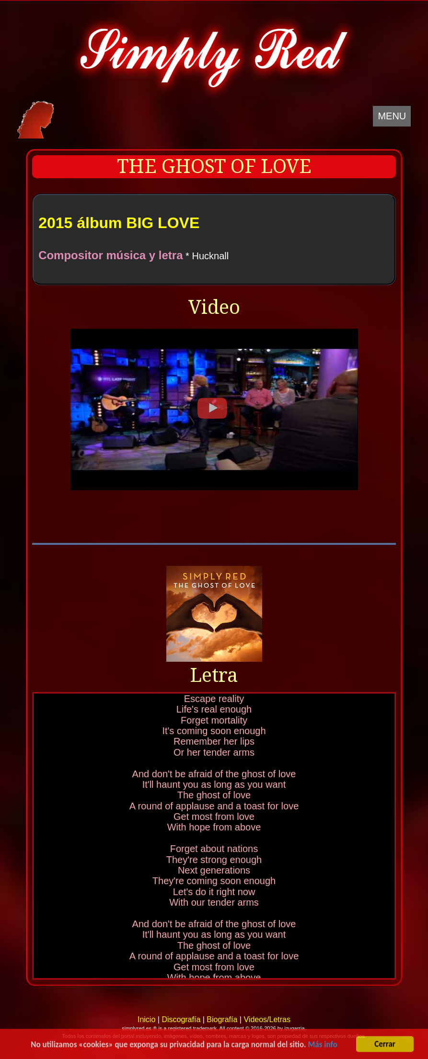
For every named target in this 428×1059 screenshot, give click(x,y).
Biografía (222, 1019)
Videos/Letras (266, 1019)
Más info (322, 1045)
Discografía (181, 1019)
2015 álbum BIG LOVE (118, 222)
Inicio (146, 1019)
